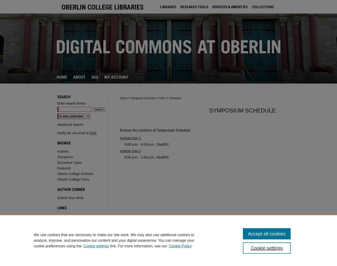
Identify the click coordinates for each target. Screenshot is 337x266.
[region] (168, 240)
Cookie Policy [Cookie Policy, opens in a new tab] (180, 246)
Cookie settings (96, 246)
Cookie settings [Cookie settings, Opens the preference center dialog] (267, 248)
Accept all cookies (267, 233)
